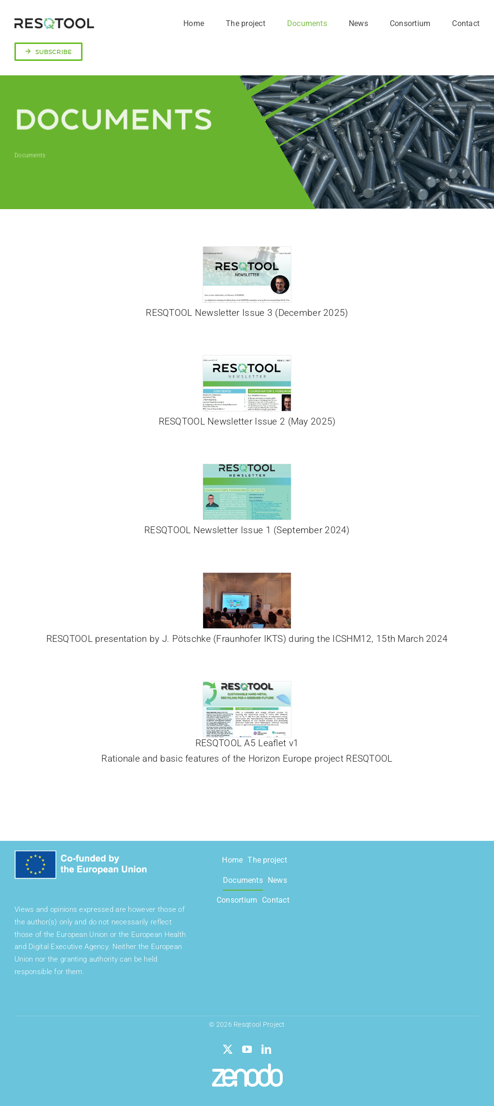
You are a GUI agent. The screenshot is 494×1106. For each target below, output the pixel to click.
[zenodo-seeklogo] (247, 1068)
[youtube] (247, 1049)
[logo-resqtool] (54, 22)
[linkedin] (266, 1049)
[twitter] (228, 1049)
